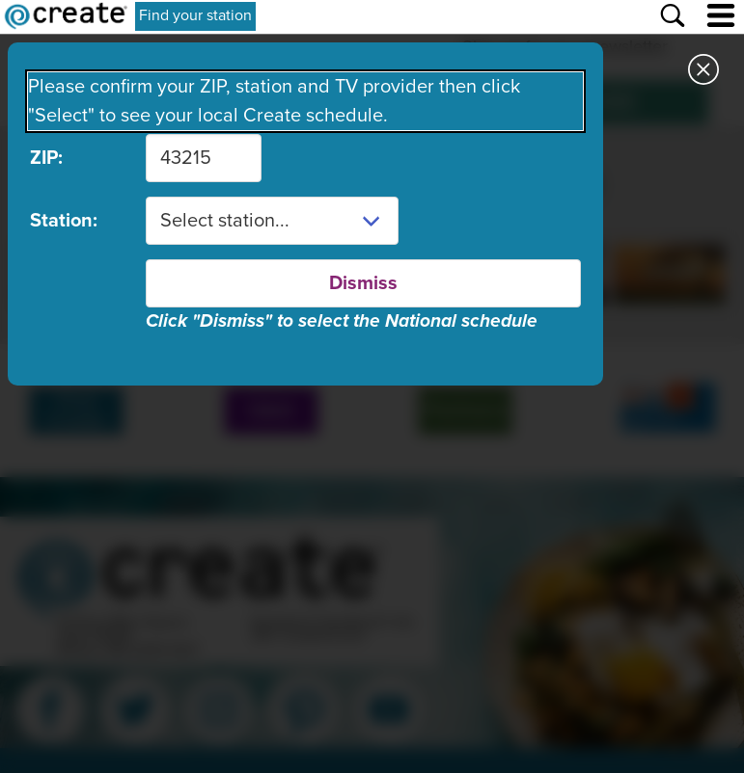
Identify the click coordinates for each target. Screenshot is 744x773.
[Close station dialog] (703, 72)
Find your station (195, 15)
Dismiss (363, 283)
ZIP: (46, 158)
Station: (63, 220)
